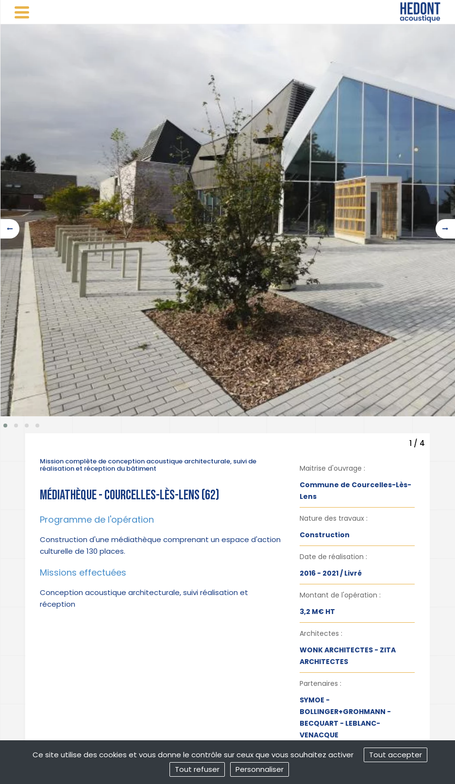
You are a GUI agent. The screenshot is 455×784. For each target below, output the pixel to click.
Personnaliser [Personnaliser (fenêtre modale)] (260, 769)
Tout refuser (197, 769)
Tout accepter (395, 755)
